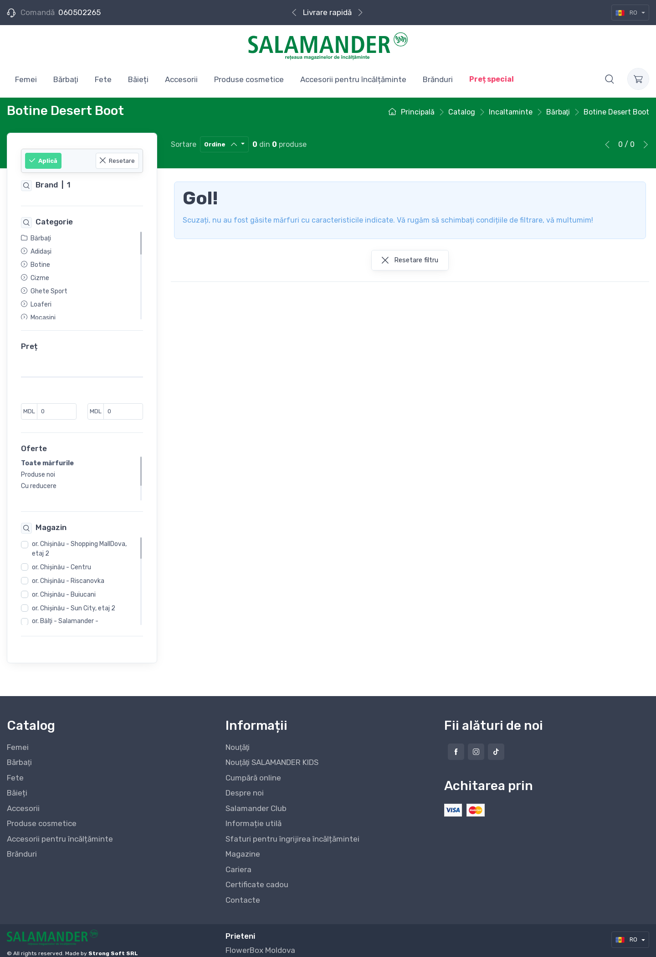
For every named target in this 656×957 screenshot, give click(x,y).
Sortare (183, 144)
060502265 (79, 12)
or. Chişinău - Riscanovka (68, 573)
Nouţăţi (238, 739)
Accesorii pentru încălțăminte (60, 831)
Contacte (243, 892)
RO (627, 12)
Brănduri (22, 846)
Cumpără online (253, 770)
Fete (15, 770)
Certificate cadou (257, 876)
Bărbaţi (19, 754)
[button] (609, 78)
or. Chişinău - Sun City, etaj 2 (73, 600)
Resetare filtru (410, 260)
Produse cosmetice (42, 815)
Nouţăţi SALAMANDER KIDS (272, 754)
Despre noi (245, 785)
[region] (82, 275)
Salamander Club (256, 800)
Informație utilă (254, 815)
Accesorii (23, 800)
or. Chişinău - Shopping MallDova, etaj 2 (79, 541)
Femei (18, 739)
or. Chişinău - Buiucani (64, 587)
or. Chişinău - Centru (61, 559)
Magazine (243, 846)
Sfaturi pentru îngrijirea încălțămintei (292, 831)
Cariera (238, 861)
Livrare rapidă (327, 12)
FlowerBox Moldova (260, 942)
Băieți (17, 785)
